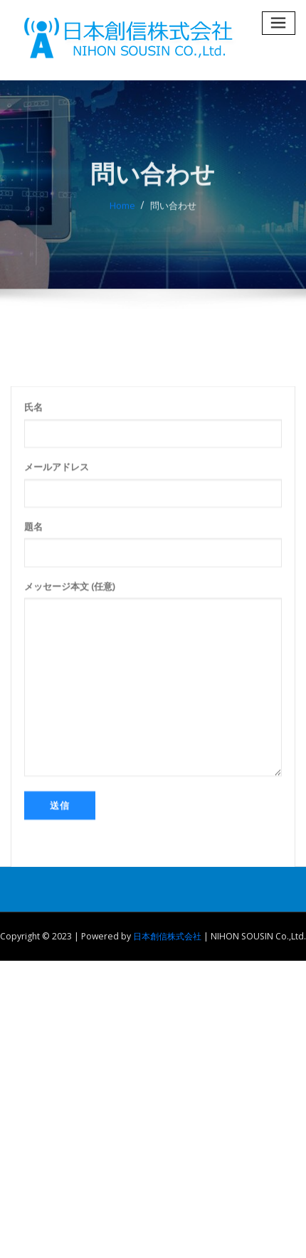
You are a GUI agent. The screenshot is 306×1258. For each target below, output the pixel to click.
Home (122, 214)
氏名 (153, 496)
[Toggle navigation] (279, 23)
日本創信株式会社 (167, 936)
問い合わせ (173, 214)
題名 (153, 615)
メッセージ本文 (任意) (153, 749)
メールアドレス (153, 555)
